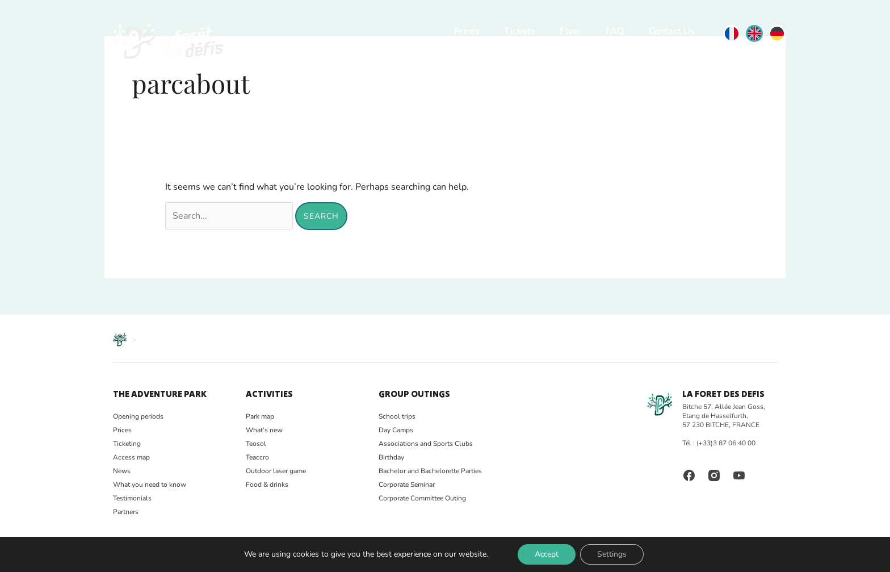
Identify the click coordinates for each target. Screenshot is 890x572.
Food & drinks (267, 484)
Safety (194, 558)
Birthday (391, 457)
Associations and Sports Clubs (426, 443)
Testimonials (132, 498)
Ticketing (127, 443)
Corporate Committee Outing (422, 498)
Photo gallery (155, 558)
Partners (125, 511)
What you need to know (149, 484)
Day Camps (396, 430)
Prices (467, 31)
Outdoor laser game (276, 470)
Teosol (256, 443)
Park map (260, 416)
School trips (397, 416)
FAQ (615, 31)
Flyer (570, 31)
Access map (131, 457)
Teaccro (257, 457)
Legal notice (231, 558)
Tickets (519, 31)
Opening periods (138, 416)
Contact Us (672, 31)
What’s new (264, 430)
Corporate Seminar (407, 484)
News (122, 470)
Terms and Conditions (293, 558)
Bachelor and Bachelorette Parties (430, 470)
